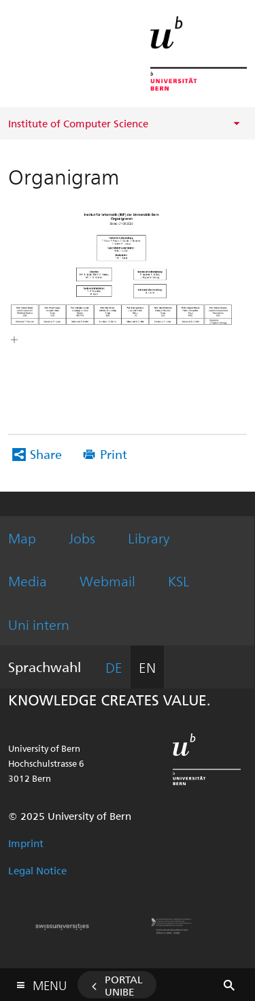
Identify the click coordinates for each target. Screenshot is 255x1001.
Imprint (26, 843)
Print (113, 453)
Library (148, 537)
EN (147, 667)
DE (113, 667)
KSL (179, 580)
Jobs (82, 537)
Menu (50, 982)
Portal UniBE (124, 985)
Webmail (107, 580)
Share (46, 453)
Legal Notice (37, 870)
